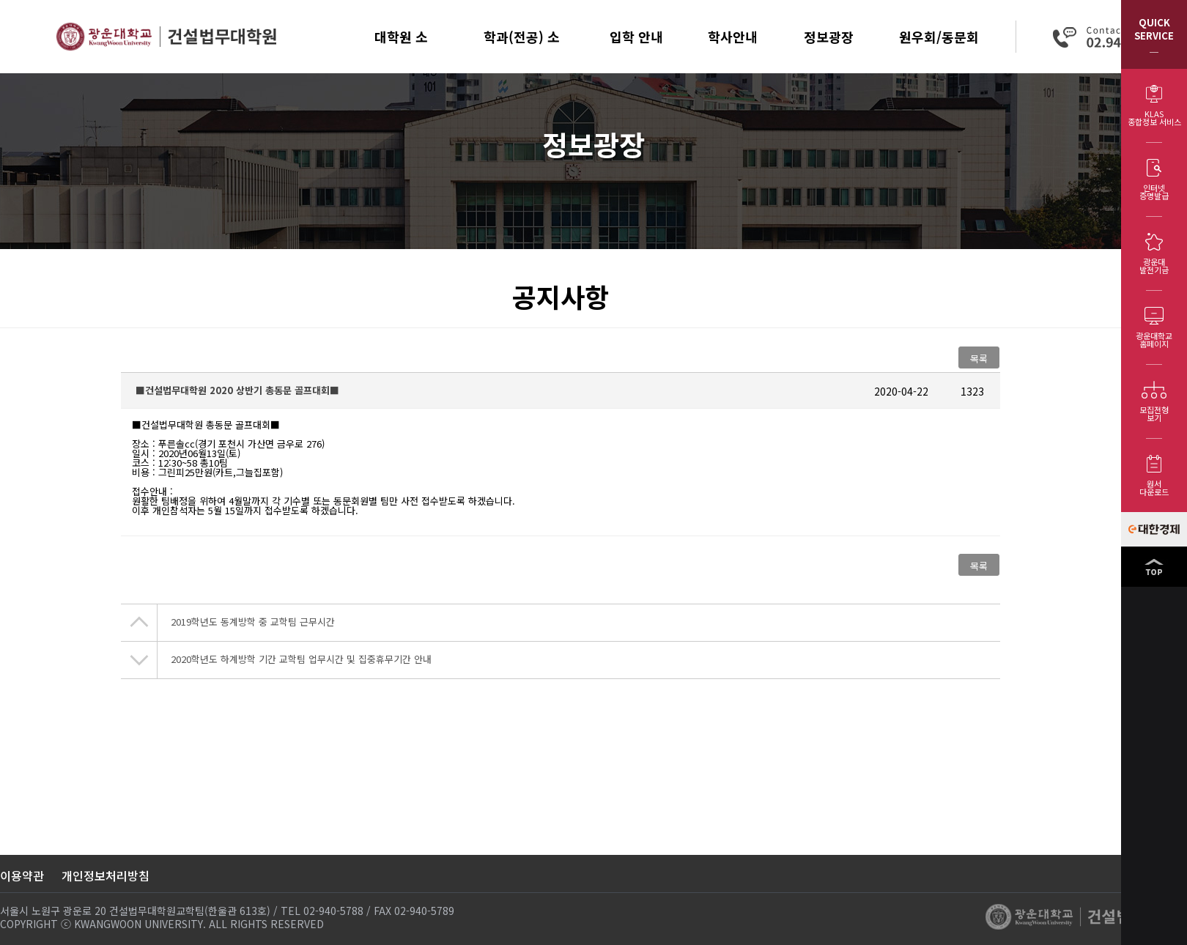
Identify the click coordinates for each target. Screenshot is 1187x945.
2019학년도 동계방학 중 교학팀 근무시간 (253, 622)
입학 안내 (636, 36)
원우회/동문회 (939, 36)
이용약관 (22, 875)
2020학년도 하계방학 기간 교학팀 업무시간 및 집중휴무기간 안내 (301, 659)
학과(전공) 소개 (522, 50)
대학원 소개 (401, 50)
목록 (979, 359)
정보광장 (829, 36)
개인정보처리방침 (105, 875)
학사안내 (733, 36)
